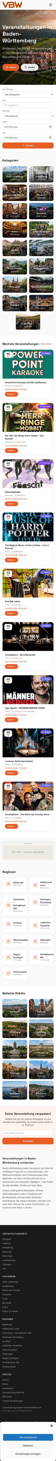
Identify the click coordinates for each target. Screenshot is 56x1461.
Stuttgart (17, 605)
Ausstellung (8, 1286)
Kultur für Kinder (10, 1311)
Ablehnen (28, 1445)
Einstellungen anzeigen (28, 1453)
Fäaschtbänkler (13, 492)
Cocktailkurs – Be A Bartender (20, 654)
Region (6, 111)
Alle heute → (47, 344)
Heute (11, 67)
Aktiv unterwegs (10, 1281)
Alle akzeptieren (28, 1437)
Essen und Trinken (11, 1290)
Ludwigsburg (8, 1260)
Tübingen (6, 1264)
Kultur (46, 353)
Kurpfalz (6, 1341)
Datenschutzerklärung (13, 1392)
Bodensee (7, 1324)
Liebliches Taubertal (12, 1345)
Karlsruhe (17, 658)
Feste (5, 1298)
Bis (4, 133)
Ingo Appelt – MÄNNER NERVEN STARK (25, 708)
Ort (4, 100)
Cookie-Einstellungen (12, 1401)
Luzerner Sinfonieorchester (19, 761)
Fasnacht (6, 1294)
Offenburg (19, 442)
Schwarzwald (9, 1366)
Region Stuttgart (10, 1358)
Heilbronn (17, 386)
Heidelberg (7, 1247)
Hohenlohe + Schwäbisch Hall (16, 1333)
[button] (51, 1425)
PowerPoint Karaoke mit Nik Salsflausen (25, 382)
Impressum (7, 1388)
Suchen (28, 145)
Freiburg (6, 1243)
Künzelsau (17, 764)
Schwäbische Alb (10, 1362)
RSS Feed (7, 1396)
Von (4, 122)
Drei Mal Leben (12, 601)
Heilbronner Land (10, 1328)
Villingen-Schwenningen (23, 711)
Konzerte (44, 406)
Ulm (4, 1268)
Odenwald (7, 1354)
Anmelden (28, 1141)
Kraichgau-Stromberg (12, 1337)
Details (11, 394)
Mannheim (7, 1256)
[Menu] (51, 5)
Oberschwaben (9, 1349)
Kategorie (7, 89)
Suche (30, 67)
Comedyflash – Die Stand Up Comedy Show (27, 814)
